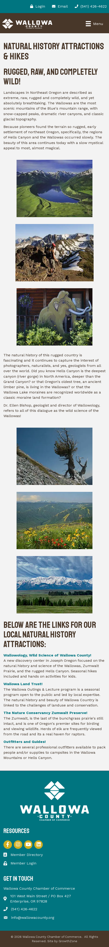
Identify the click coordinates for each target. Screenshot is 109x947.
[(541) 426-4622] (89, 6)
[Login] (36, 6)
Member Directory (27, 855)
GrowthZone (68, 941)
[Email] (59, 6)
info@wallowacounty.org (32, 917)
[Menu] (94, 23)
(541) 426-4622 (24, 909)
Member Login (23, 863)
